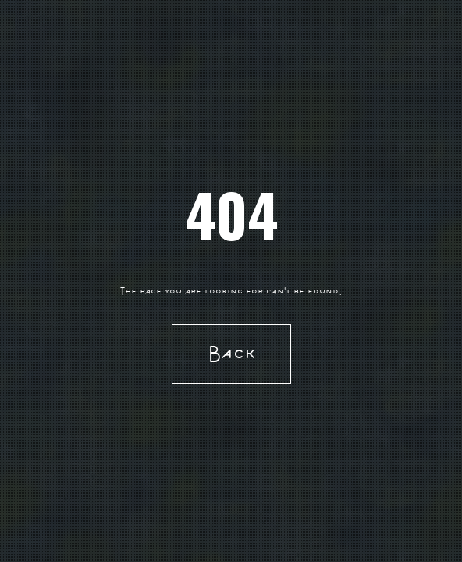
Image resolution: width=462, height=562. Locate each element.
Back (231, 353)
